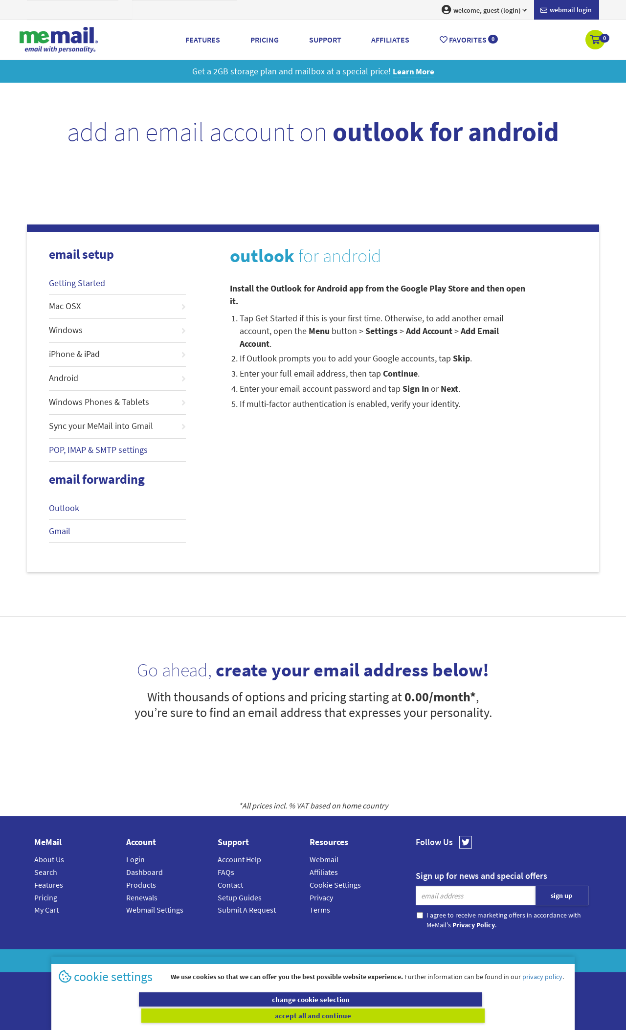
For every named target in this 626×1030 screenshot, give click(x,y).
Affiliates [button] (390, 40)
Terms (320, 910)
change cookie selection (184, 1015)
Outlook (64, 508)
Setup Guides (240, 897)
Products (141, 885)
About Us (49, 859)
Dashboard (144, 872)
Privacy (321, 897)
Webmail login (566, 10)
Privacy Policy (335, 960)
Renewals (141, 897)
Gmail (59, 531)
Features (48, 885)
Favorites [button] (469, 40)
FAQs (226, 872)
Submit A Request (247, 910)
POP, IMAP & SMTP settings (98, 449)
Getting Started (77, 283)
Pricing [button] (264, 40)
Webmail (324, 859)
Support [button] (325, 40)
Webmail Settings (154, 910)
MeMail (249, 960)
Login (135, 859)
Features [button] (202, 40)
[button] (595, 40)
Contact (230, 885)
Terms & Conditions (380, 960)
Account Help (239, 859)
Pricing (45, 897)
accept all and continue (442, 1015)
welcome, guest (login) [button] (484, 10)
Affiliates (324, 872)
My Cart (46, 910)
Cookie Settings (335, 885)
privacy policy (542, 992)
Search (45, 872)
